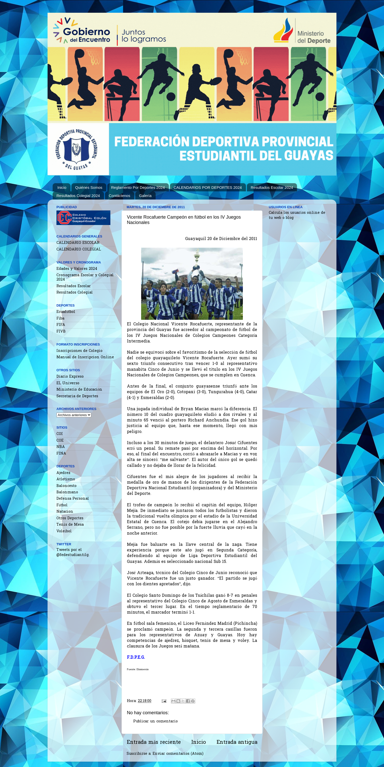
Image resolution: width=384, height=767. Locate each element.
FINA (61, 453)
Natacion (64, 511)
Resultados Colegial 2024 (78, 195)
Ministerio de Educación (79, 389)
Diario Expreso (70, 376)
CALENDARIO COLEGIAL (78, 249)
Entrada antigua (236, 742)
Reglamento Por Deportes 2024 (138, 187)
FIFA (60, 325)
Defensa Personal (72, 498)
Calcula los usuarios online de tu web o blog (297, 215)
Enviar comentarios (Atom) (178, 754)
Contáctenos (119, 195)
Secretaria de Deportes (77, 396)
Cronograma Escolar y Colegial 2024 (85, 277)
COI (59, 434)
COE (60, 440)
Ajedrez (63, 473)
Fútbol (62, 505)
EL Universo (67, 383)
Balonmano (67, 492)
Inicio (61, 187)
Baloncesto (66, 486)
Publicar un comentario (155, 721)
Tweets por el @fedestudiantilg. (73, 552)
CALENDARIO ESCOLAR (77, 243)
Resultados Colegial (74, 292)
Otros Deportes (69, 518)
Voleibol (64, 531)
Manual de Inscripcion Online (85, 357)
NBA (60, 447)
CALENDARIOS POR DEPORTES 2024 (208, 187)
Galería (145, 195)
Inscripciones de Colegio (79, 351)
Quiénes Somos (88, 187)
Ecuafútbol (65, 312)
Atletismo (65, 479)
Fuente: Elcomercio (138, 669)
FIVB (61, 331)
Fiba (60, 318)
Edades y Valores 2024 (76, 269)
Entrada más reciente (154, 742)
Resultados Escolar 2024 (272, 187)
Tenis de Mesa (70, 524)
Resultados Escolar (73, 286)
